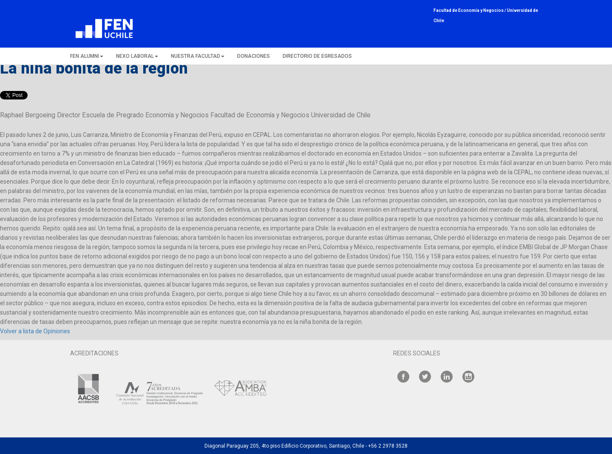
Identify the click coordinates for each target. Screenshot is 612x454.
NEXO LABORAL (137, 56)
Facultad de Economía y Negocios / (470, 10)
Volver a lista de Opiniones (35, 331)
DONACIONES (253, 56)
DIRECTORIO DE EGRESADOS (317, 56)
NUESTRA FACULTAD (197, 56)
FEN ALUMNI (86, 56)
